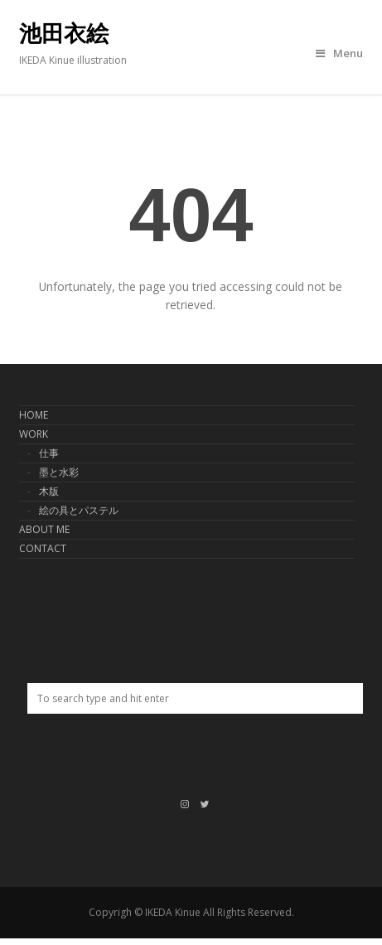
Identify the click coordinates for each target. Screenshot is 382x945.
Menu (339, 53)
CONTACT (42, 548)
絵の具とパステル (78, 510)
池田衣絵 (64, 34)
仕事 (49, 453)
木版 (49, 491)
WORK (33, 434)
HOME (33, 415)
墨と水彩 (59, 472)
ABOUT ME (44, 529)
